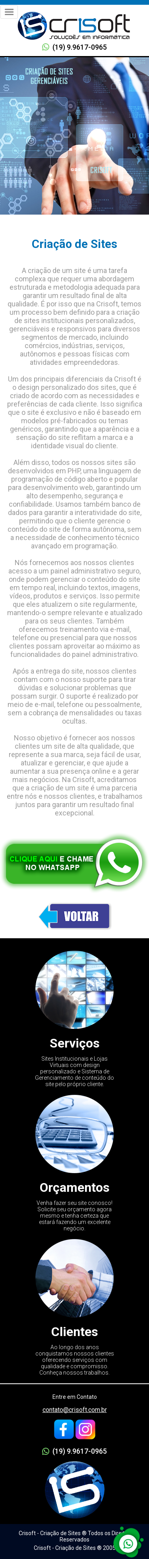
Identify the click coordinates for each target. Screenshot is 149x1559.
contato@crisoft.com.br (75, 1410)
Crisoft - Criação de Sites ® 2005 (75, 1548)
